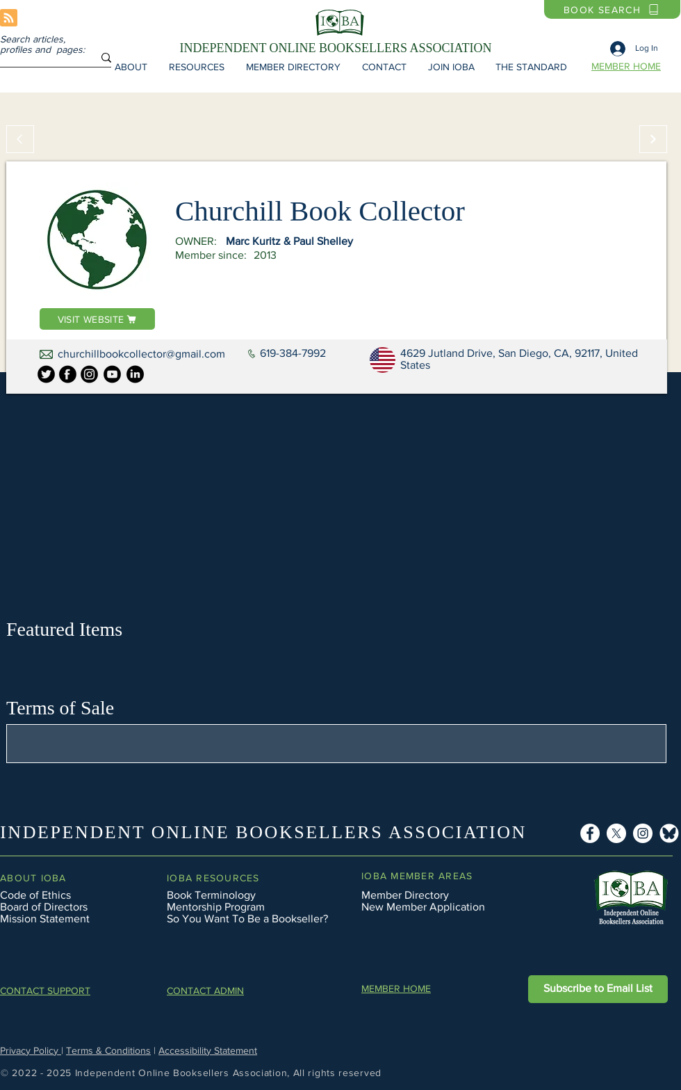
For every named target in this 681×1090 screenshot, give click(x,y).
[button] (131, 67)
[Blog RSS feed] (8, 18)
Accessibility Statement (207, 1050)
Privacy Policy (30, 1050)
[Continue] (653, 139)
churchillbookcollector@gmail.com (141, 354)
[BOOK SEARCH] (612, 9)
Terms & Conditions (108, 1050)
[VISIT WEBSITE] (97, 319)
